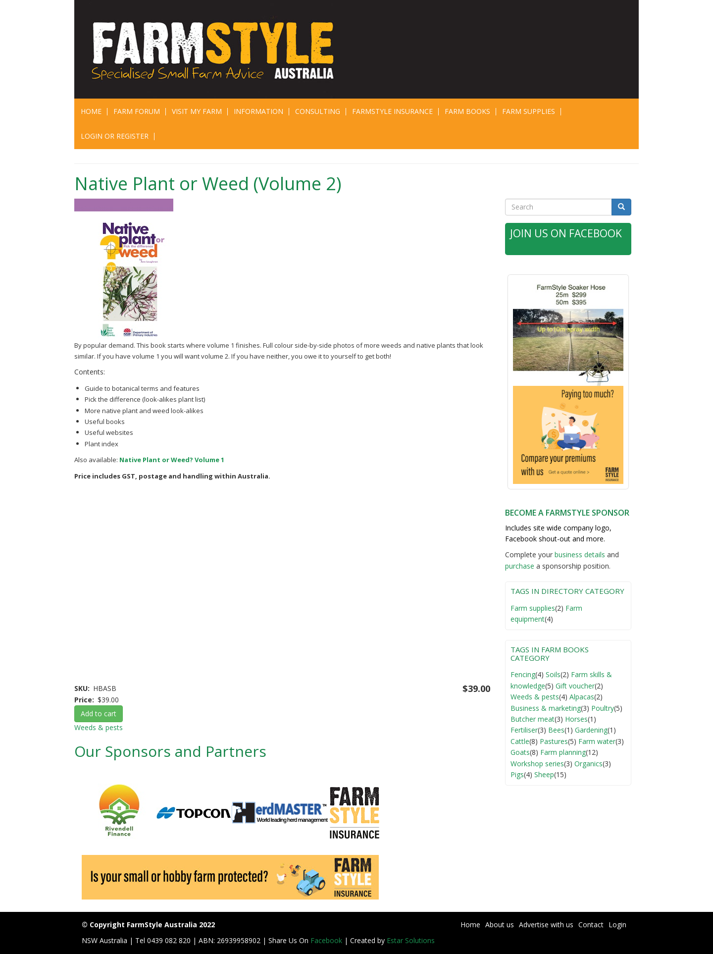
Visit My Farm (197, 111)
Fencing (522, 674)
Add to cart (98, 713)
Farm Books (467, 111)
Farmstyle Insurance (392, 111)
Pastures (554, 741)
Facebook (327, 940)
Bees (556, 730)
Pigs (517, 774)
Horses (576, 719)
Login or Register (115, 136)
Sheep (544, 774)
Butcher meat (532, 719)
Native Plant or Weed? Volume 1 (171, 459)
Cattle (519, 741)
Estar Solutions (411, 940)
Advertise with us (546, 924)
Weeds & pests (98, 727)
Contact (591, 924)
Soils (553, 674)
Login (617, 924)
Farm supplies (532, 608)
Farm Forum (136, 111)
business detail (578, 554)
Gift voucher (575, 685)
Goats (520, 752)
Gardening (591, 730)
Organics (588, 763)
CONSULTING (317, 111)
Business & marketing (545, 708)
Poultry (602, 708)
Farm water (596, 741)
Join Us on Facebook (566, 233)
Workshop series (537, 763)
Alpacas (581, 696)
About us (499, 924)
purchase (519, 566)
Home (91, 111)
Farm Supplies (528, 111)
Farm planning (563, 752)
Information (258, 111)
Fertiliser (524, 730)
